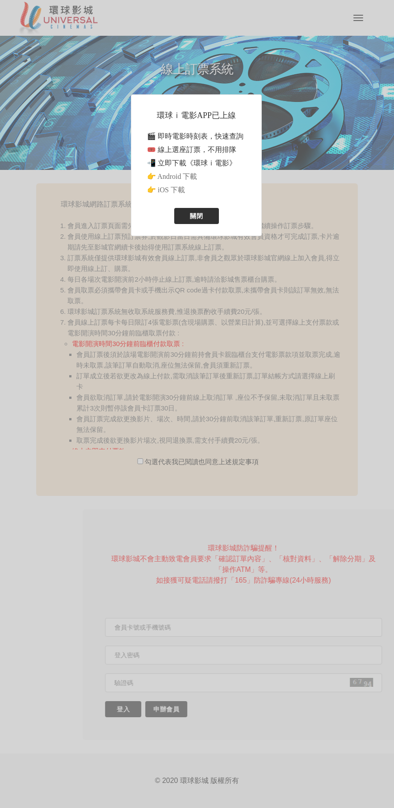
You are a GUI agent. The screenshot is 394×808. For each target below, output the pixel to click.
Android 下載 (177, 176)
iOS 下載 (171, 190)
